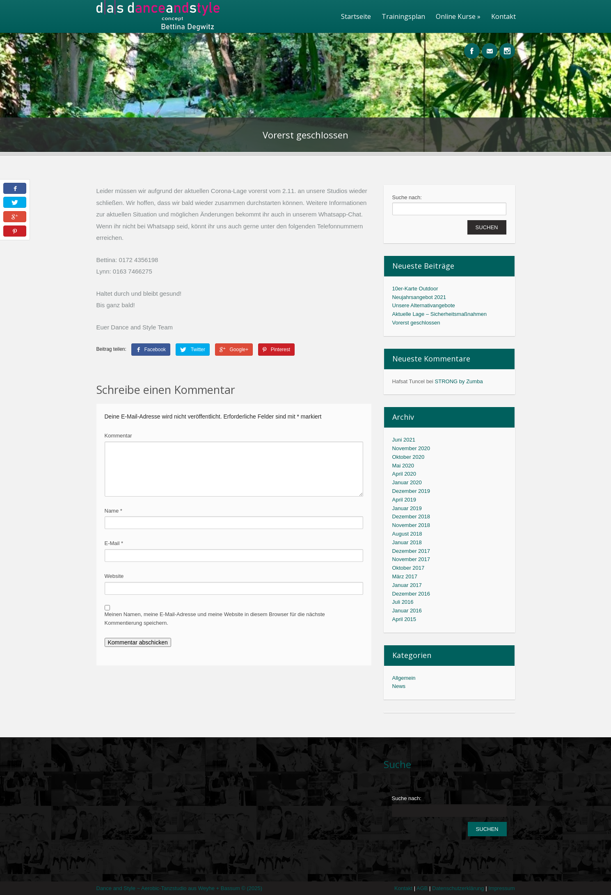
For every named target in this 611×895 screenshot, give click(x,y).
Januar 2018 (407, 542)
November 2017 (411, 559)
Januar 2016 (407, 610)
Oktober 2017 (408, 568)
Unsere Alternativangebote (423, 305)
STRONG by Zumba (459, 381)
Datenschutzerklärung (460, 888)
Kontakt (503, 16)
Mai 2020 (403, 465)
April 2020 (404, 474)
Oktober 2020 (408, 457)
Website (114, 576)
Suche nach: (407, 197)
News (399, 686)
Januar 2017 (407, 585)
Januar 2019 (407, 508)
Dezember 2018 (411, 516)
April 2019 (404, 500)
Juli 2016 (403, 602)
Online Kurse (458, 16)
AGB (424, 888)
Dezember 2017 (411, 551)
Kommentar (118, 436)
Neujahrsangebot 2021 (419, 297)
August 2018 (407, 534)
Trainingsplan (403, 16)
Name (113, 511)
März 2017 (404, 576)
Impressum (501, 888)
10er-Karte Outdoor (415, 288)
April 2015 (404, 619)
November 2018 (411, 525)
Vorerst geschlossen (416, 323)
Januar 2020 (407, 482)
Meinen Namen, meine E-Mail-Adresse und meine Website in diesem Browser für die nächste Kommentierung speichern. (215, 618)
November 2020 (411, 448)
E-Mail (114, 543)
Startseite (356, 16)
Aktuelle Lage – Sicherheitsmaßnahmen (439, 314)
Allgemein (404, 678)
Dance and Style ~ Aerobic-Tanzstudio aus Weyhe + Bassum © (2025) (179, 888)
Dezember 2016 (411, 594)
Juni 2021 (403, 440)
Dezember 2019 (411, 491)
